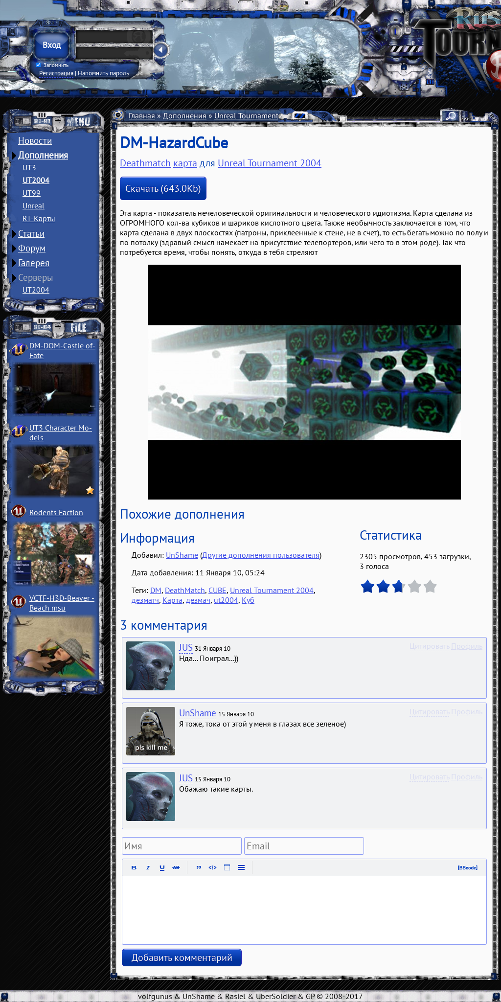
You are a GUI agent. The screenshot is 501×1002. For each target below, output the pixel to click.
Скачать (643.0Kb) (163, 188)
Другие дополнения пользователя (260, 555)
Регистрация (56, 72)
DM (155, 590)
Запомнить (52, 65)
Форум (32, 248)
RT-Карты (39, 218)
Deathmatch (145, 163)
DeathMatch (185, 590)
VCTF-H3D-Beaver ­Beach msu (61, 603)
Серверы (35, 277)
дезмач (198, 600)
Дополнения (43, 155)
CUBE (217, 590)
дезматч (145, 600)
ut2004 (226, 600)
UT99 (32, 193)
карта (185, 163)
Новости (35, 140)
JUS (186, 647)
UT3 (29, 167)
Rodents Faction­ (56, 512)
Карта (172, 600)
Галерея (33, 263)
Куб (248, 600)
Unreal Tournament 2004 (256, 115)
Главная (142, 115)
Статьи (31, 233)
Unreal (34, 205)
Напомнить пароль (103, 72)
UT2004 (36, 180)
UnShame (182, 555)
